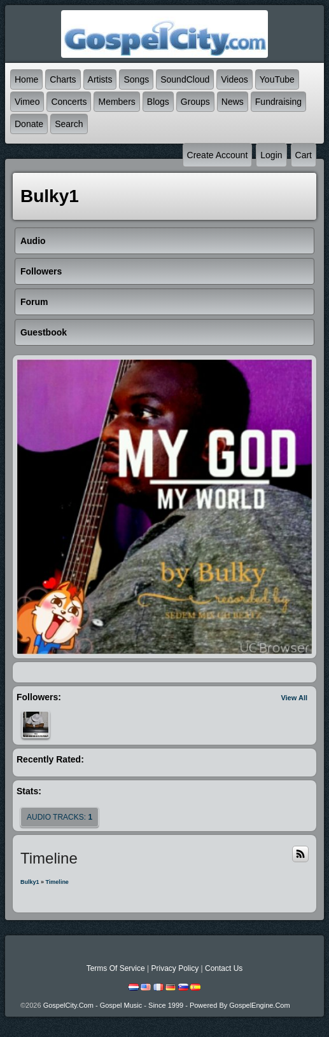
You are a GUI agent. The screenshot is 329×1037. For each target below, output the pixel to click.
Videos (234, 79)
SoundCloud (184, 79)
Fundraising (278, 102)
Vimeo (27, 102)
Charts (63, 79)
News (232, 102)
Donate (29, 124)
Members (116, 102)
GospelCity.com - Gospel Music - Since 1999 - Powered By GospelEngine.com (166, 1005)
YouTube (277, 79)
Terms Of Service (116, 968)
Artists (100, 79)
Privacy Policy (175, 968)
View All (294, 698)
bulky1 (29, 882)
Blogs (158, 102)
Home (26, 79)
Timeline (57, 882)
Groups (195, 102)
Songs (136, 79)
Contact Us (223, 968)
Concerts (69, 102)
